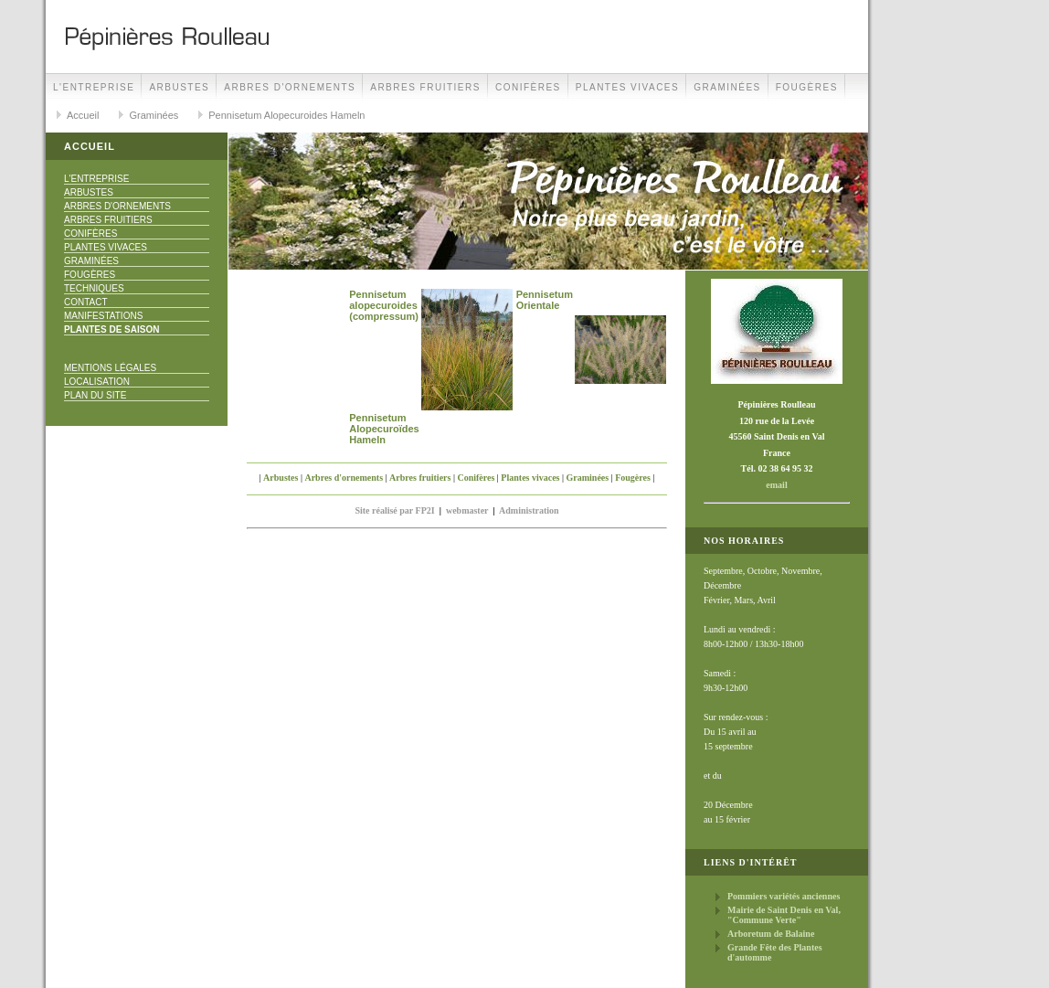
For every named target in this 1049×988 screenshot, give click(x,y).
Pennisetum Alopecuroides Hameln (286, 115)
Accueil (83, 115)
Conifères (528, 87)
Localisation (97, 382)
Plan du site (95, 395)
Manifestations (103, 316)
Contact (86, 302)
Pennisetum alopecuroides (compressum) (384, 305)
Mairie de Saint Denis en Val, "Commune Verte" (784, 915)
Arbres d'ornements (289, 87)
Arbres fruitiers (425, 87)
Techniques (94, 288)
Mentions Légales (110, 368)
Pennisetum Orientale (544, 300)
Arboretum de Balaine (770, 934)
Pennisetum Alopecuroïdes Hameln (384, 428)
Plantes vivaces (627, 87)
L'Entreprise (93, 87)
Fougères (807, 87)
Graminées (727, 87)
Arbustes (179, 87)
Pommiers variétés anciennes (783, 896)
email (776, 485)
